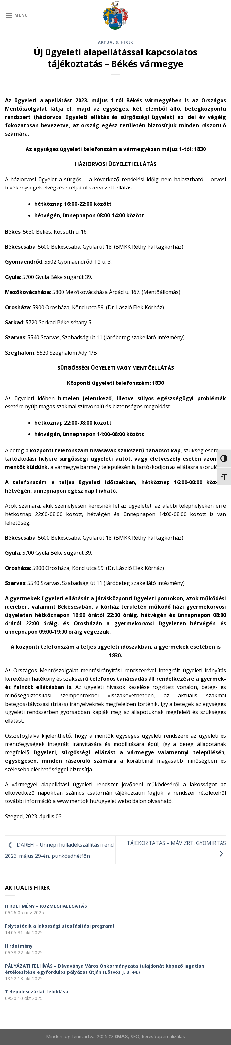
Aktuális (108, 42)
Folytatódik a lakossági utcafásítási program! (59, 926)
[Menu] (16, 15)
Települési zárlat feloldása (36, 991)
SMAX (121, 1036)
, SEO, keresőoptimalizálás (156, 1036)
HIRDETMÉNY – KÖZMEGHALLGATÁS (46, 906)
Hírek (127, 42)
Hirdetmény (19, 946)
